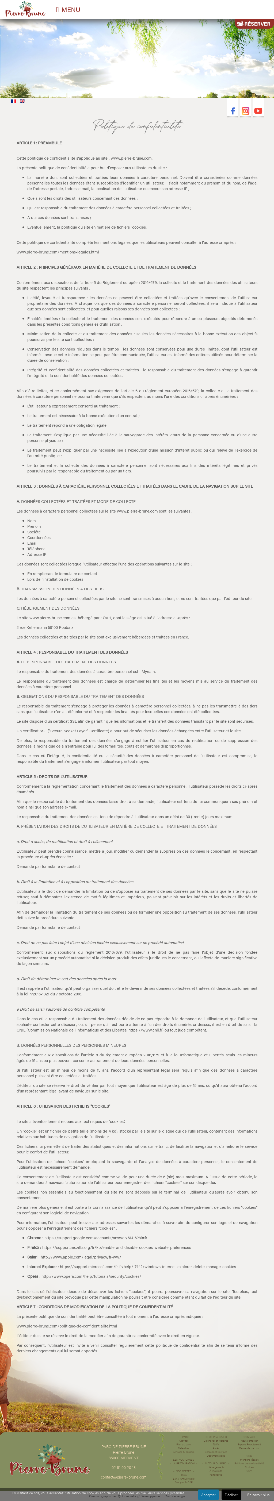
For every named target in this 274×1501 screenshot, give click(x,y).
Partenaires (216, 1474)
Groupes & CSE (184, 1482)
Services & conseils (183, 1452)
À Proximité (216, 1471)
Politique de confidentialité (249, 1463)
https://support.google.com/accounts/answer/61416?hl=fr (95, 1237)
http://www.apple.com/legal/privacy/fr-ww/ (81, 1257)
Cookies (249, 1467)
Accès (215, 1448)
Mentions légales (249, 1459)
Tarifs (184, 1475)
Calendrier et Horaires (216, 1440)
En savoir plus (258, 1494)
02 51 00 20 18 (124, 1467)
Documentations (216, 1455)
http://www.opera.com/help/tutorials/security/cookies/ (91, 1276)
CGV (249, 1471)
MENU (71, 9)
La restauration (184, 1463)
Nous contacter (249, 1440)
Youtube (258, 111)
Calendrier (183, 1448)
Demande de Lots (249, 1448)
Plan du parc (183, 1444)
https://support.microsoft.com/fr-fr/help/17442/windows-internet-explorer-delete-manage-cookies (148, 1266)
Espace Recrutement (249, 1444)
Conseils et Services (216, 1452)
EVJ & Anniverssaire (184, 1478)
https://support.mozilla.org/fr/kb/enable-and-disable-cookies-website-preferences (116, 1247)
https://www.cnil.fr (145, 1030)
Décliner (231, 1494)
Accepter (208, 1494)
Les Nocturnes (183, 1459)
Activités (183, 1440)
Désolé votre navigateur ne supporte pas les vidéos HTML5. (137, 57)
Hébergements (216, 1467)
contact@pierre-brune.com (123, 1477)
